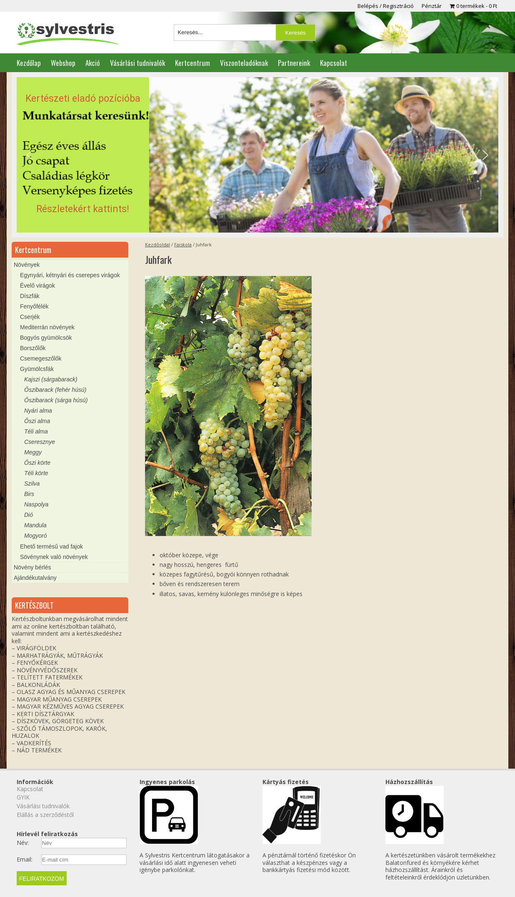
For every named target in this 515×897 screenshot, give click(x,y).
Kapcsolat (333, 63)
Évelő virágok (37, 285)
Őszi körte (37, 462)
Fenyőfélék (34, 306)
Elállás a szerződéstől (45, 815)
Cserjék (30, 316)
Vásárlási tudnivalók (137, 63)
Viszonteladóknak (244, 63)
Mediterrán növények (47, 327)
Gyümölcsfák (37, 369)
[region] (257, 155)
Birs (29, 494)
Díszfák (30, 296)
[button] (257, 155)
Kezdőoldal (157, 244)
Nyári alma (38, 410)
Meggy (33, 452)
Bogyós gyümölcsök (46, 337)
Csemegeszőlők (41, 358)
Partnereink (294, 63)
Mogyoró (35, 535)
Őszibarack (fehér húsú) (55, 389)
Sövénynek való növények (54, 557)
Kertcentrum (192, 63)
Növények (27, 264)
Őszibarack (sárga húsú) (56, 400)
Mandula (35, 525)
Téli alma (36, 431)
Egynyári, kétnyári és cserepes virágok (70, 275)
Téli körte (36, 473)
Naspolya (36, 504)
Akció (92, 63)
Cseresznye (39, 441)
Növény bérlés (32, 567)
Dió (28, 514)
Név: (23, 843)
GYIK (23, 797)
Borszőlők (32, 348)
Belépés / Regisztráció (386, 6)
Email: (24, 859)
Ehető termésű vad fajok (51, 546)
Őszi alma (37, 421)
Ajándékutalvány (35, 577)
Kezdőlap (29, 63)
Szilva (32, 483)
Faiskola (183, 244)
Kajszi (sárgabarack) (51, 379)
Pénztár (432, 6)
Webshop (63, 63)
